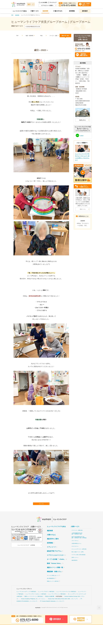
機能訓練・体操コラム (54, 575)
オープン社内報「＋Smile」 (56, 563)
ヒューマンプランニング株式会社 (57, 597)
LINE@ (82, 135)
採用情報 (50, 546)
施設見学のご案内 (53, 542)
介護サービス (75, 530)
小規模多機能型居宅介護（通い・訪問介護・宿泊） (76, 537)
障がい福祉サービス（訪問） (78, 555)
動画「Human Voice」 (54, 567)
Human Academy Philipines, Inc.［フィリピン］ (33, 602)
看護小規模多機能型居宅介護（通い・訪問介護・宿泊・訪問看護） (79, 541)
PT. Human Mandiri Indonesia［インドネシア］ (52, 604)
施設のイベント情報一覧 (55, 571)
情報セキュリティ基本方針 (53, 584)
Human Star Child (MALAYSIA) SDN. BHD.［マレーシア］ (63, 602)
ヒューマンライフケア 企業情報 (26, 548)
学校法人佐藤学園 (49, 599)
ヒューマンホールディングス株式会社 (26, 595)
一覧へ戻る (41, 506)
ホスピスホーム (75, 549)
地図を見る (82, 120)
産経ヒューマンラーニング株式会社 (33, 599)
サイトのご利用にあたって (53, 578)
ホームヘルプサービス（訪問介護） (79, 552)
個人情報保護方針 (51, 581)
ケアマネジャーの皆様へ (47, 5)
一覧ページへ (83, 209)
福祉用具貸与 (74, 563)
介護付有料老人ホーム (76, 546)
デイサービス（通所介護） (77, 533)
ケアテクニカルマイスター (55, 558)
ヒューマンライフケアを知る (56, 530)
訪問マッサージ (75, 561)
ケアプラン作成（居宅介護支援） (79, 558)
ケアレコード (51, 550)
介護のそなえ (51, 538)
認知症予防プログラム (54, 554)
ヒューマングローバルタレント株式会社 (36, 597)
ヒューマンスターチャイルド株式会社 (66, 595)
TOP (12, 15)
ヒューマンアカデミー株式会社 (46, 595)
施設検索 (17, 15)
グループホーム (75, 544)
